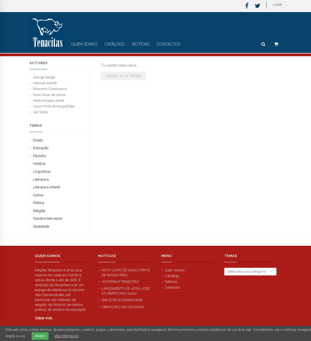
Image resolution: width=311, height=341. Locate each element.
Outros (38, 195)
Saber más (43, 318)
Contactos (168, 44)
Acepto (40, 336)
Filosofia (39, 156)
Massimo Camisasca (50, 89)
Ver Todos (40, 112)
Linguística (41, 172)
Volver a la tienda (123, 76)
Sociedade (41, 226)
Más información (66, 336)
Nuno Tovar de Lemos (49, 95)
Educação (40, 148)
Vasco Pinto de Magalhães (54, 106)
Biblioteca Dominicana (122, 300)
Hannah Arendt (45, 83)
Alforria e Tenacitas (120, 282)
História (39, 164)
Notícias (140, 44)
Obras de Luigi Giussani (123, 307)
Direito (38, 140)
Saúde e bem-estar (48, 218)
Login (277, 5)
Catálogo (115, 44)
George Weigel (44, 77)
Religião (39, 211)
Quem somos (84, 44)
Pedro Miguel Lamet (48, 100)
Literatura (41, 179)
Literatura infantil (46, 187)
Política (38, 203)
